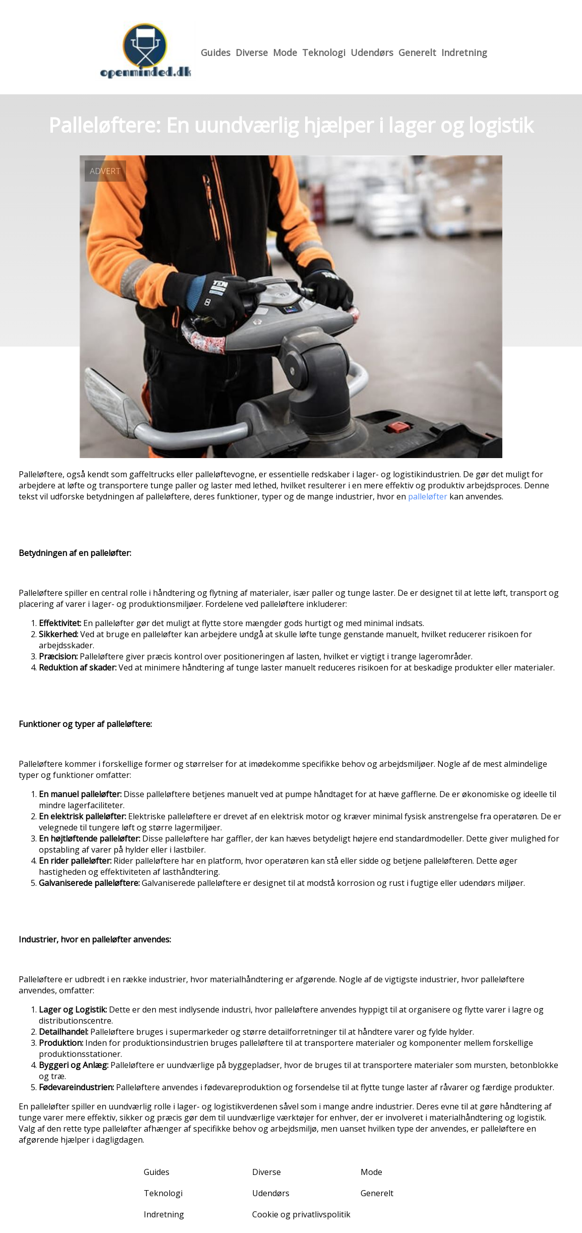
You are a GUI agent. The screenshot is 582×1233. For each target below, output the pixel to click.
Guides (215, 52)
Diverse (252, 52)
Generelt (417, 52)
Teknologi (323, 52)
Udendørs (372, 52)
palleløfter (427, 496)
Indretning (464, 52)
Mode (285, 52)
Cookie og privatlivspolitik (301, 1214)
